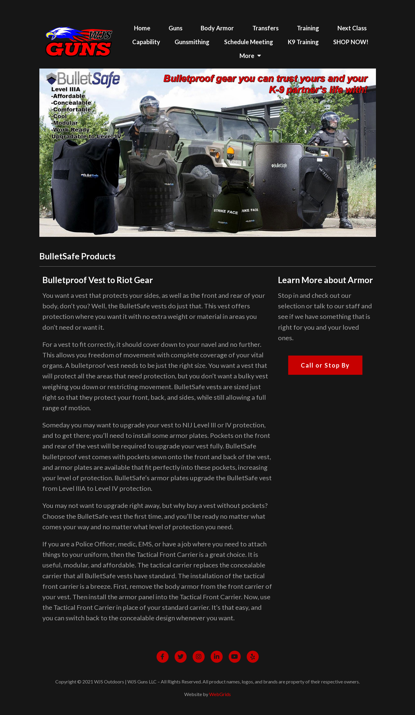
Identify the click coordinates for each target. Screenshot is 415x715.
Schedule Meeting (248, 41)
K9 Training (303, 41)
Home (142, 28)
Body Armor (217, 28)
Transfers (265, 28)
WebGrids (220, 694)
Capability (146, 41)
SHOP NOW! (350, 41)
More (250, 56)
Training (308, 28)
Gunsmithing (192, 41)
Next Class (352, 28)
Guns (175, 28)
